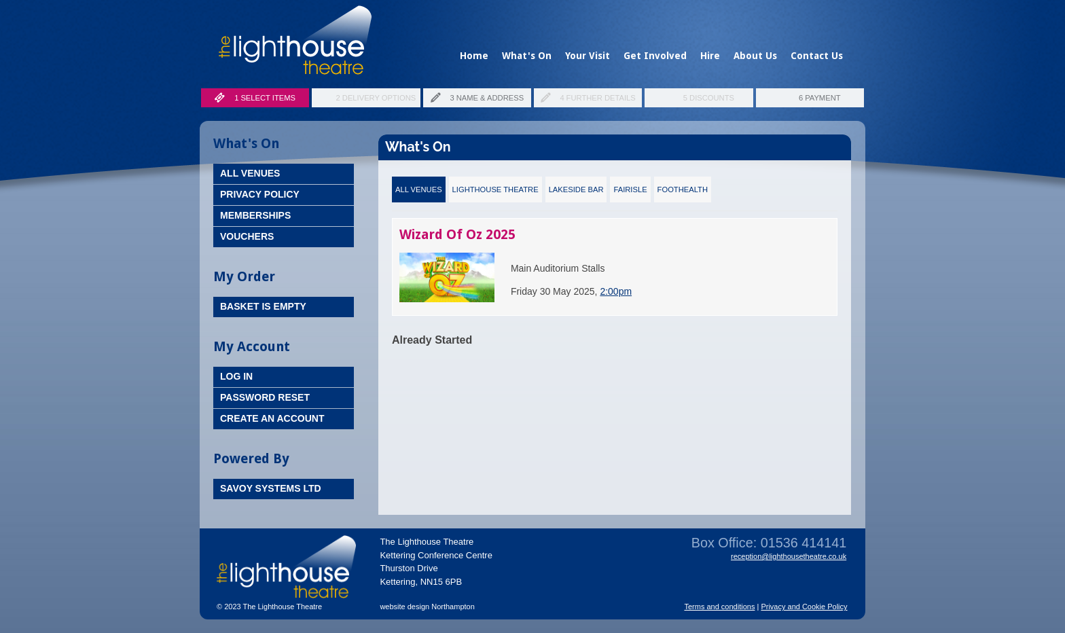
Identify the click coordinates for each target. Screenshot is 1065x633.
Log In (236, 376)
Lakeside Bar (576, 189)
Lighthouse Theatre (495, 189)
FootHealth (682, 189)
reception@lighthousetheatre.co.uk (788, 556)
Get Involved (655, 55)
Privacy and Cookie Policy (804, 606)
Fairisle (630, 189)
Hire (710, 55)
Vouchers (247, 236)
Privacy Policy (260, 194)
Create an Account (272, 418)
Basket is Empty (263, 306)
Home (474, 55)
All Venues (250, 173)
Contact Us (817, 55)
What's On (527, 55)
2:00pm (616, 291)
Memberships (255, 215)
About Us (755, 55)
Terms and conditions (719, 606)
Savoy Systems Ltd (270, 488)
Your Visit (587, 55)
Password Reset (265, 397)
